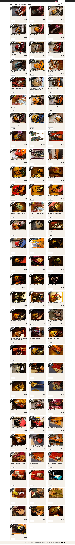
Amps (25, 1)
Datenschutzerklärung (37, 542)
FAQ (45, 1)
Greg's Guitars (13, 1)
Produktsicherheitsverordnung (55, 542)
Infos (47, 542)
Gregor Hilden (27, 542)
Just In (18, 1)
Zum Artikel (13, 21)
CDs (43, 1)
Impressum (43, 542)
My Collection (35, 1)
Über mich (49, 1)
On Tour (40, 1)
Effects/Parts (30, 1)
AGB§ (53, 1)
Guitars (21, 1)
